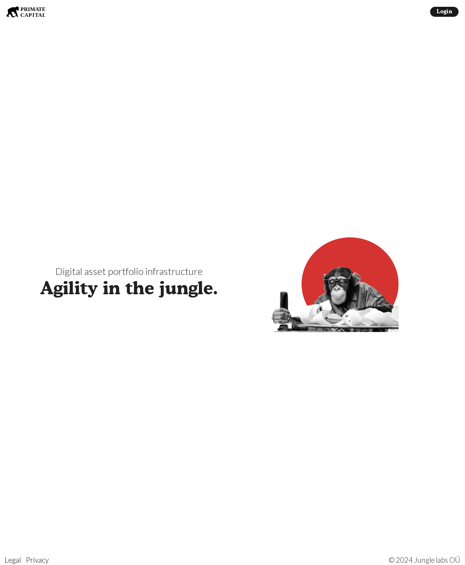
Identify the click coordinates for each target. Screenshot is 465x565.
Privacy (37, 560)
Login (444, 12)
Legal (13, 560)
